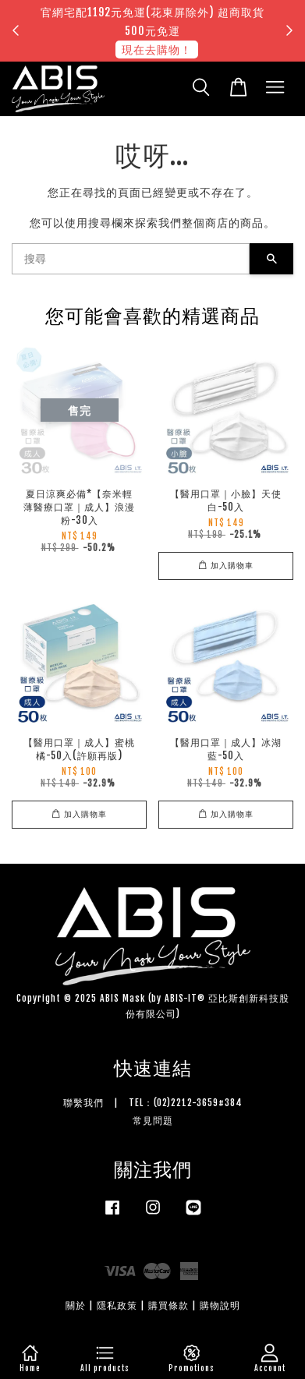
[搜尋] (131, 258)
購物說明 (220, 1305)
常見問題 (153, 1120)
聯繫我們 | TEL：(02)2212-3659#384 (153, 1103)
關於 (76, 1305)
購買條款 (168, 1305)
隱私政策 (117, 1305)
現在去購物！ (157, 49)
